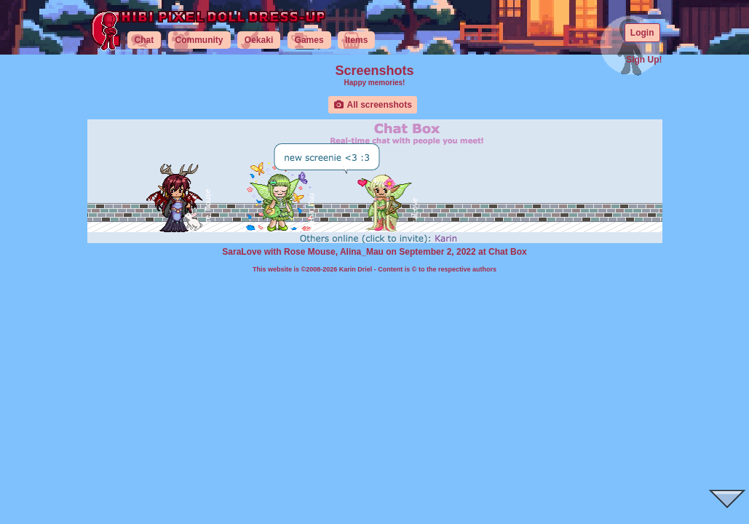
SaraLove (241, 252)
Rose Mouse (310, 252)
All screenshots (372, 105)
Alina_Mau (362, 252)
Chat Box (507, 252)
